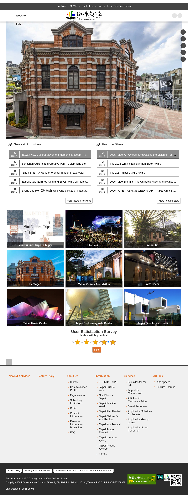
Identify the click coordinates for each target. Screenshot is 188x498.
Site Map (61, 6)
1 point (77, 342)
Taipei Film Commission (135, 392)
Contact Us (87, 6)
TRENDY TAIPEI (108, 382)
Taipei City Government (119, 6)
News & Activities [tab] (19, 376)
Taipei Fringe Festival (106, 431)
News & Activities (27, 144)
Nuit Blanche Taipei (106, 397)
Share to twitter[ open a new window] (183, 45)
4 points (104, 342)
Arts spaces (163, 382)
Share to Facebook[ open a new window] (183, 32)
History (74, 382)
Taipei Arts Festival (110, 424)
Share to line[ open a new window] (183, 52)
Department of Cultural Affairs (94, 15)
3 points (95, 342)
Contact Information (76, 415)
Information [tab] (102, 376)
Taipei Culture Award (107, 389)
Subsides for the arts (137, 384)
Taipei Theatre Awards (107, 447)
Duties (73, 408)
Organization (77, 395)
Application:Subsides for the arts (139, 413)
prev (18, 83)
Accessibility (13, 470)
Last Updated (13, 489)
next (169, 83)
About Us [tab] (72, 376)
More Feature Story (169, 200)
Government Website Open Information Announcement (83, 470)
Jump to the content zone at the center (1, 1)
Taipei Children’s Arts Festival (108, 418)
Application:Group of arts (138, 421)
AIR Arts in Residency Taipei (137, 400)
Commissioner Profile (78, 389)
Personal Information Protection (76, 424)
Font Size (179, 15)
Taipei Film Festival (110, 411)
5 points (113, 342)
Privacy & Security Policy (38, 470)
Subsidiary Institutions (76, 402)
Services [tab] (129, 376)
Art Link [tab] (158, 376)
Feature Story (112, 144)
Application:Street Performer (138, 429)
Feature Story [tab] (46, 376)
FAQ (100, 6)
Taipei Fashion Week (107, 405)
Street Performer (137, 406)
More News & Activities (79, 200)
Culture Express (166, 387)
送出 (89, 350)
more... (103, 453)
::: (7, 5)
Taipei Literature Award (108, 439)
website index (21, 17)
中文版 (73, 6)
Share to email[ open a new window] (183, 59)
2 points (86, 342)
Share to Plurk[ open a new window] (183, 38)
